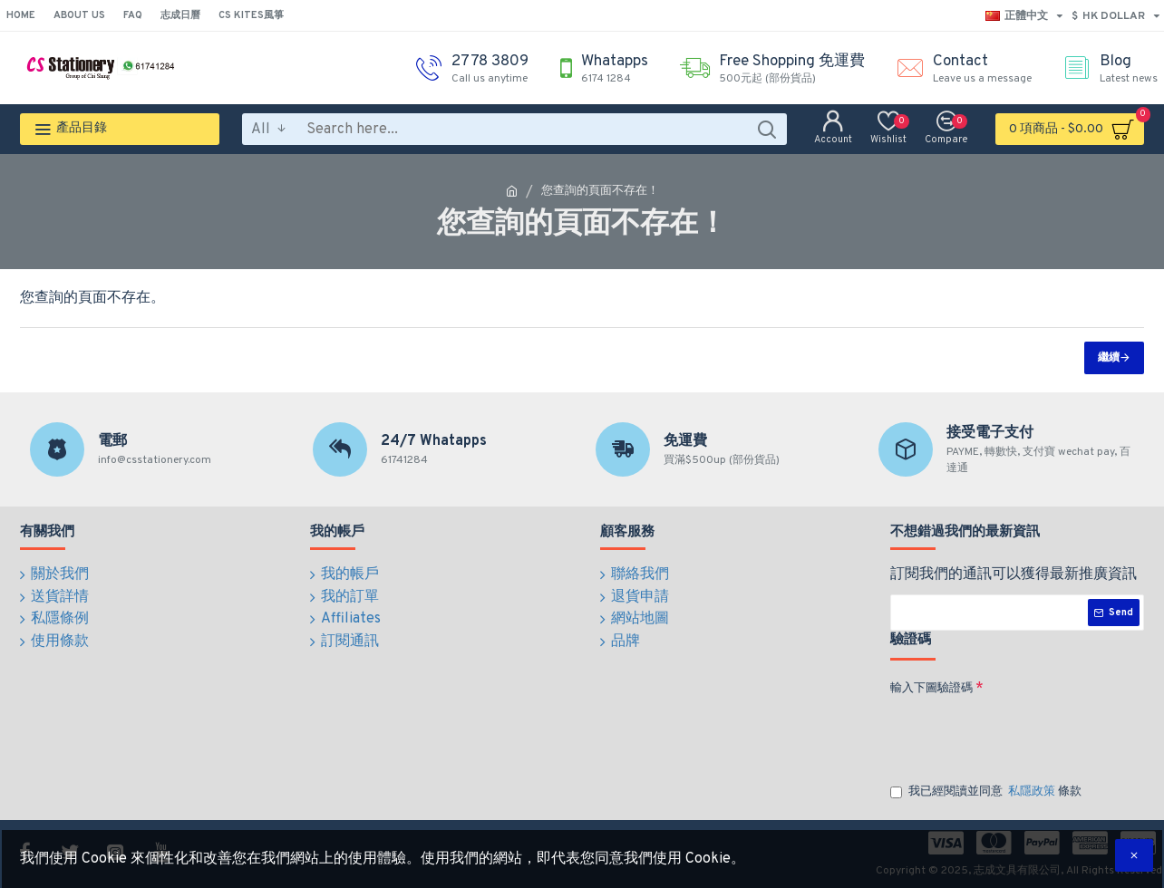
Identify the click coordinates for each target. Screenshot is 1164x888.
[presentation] (1017, 734)
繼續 (1109, 358)
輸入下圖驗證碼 (931, 688)
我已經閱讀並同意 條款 (986, 793)
